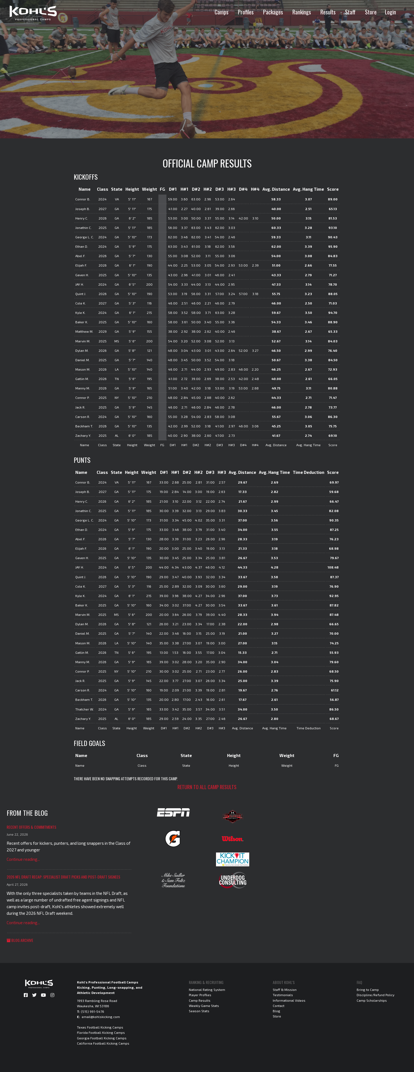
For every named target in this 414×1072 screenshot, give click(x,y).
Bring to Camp (368, 989)
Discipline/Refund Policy (375, 995)
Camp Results (199, 1000)
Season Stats (199, 1011)
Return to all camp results (207, 787)
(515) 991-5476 (92, 1011)
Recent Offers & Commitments (31, 827)
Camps (221, 12)
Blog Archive (20, 940)
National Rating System (207, 989)
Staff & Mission (285, 989)
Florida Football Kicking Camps (101, 1032)
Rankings (301, 12)
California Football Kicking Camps (103, 1043)
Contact (278, 1006)
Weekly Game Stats (204, 1006)
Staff (350, 12)
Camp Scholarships (372, 1000)
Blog (276, 1011)
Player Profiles (200, 995)
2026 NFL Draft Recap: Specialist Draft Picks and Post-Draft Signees (63, 877)
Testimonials (283, 995)
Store (371, 12)
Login (390, 12)
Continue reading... (23, 859)
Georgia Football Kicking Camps (102, 1038)
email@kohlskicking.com (101, 1017)
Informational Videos (289, 1000)
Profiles (246, 12)
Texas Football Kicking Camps (100, 1027)
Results (328, 12)
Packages (273, 12)
